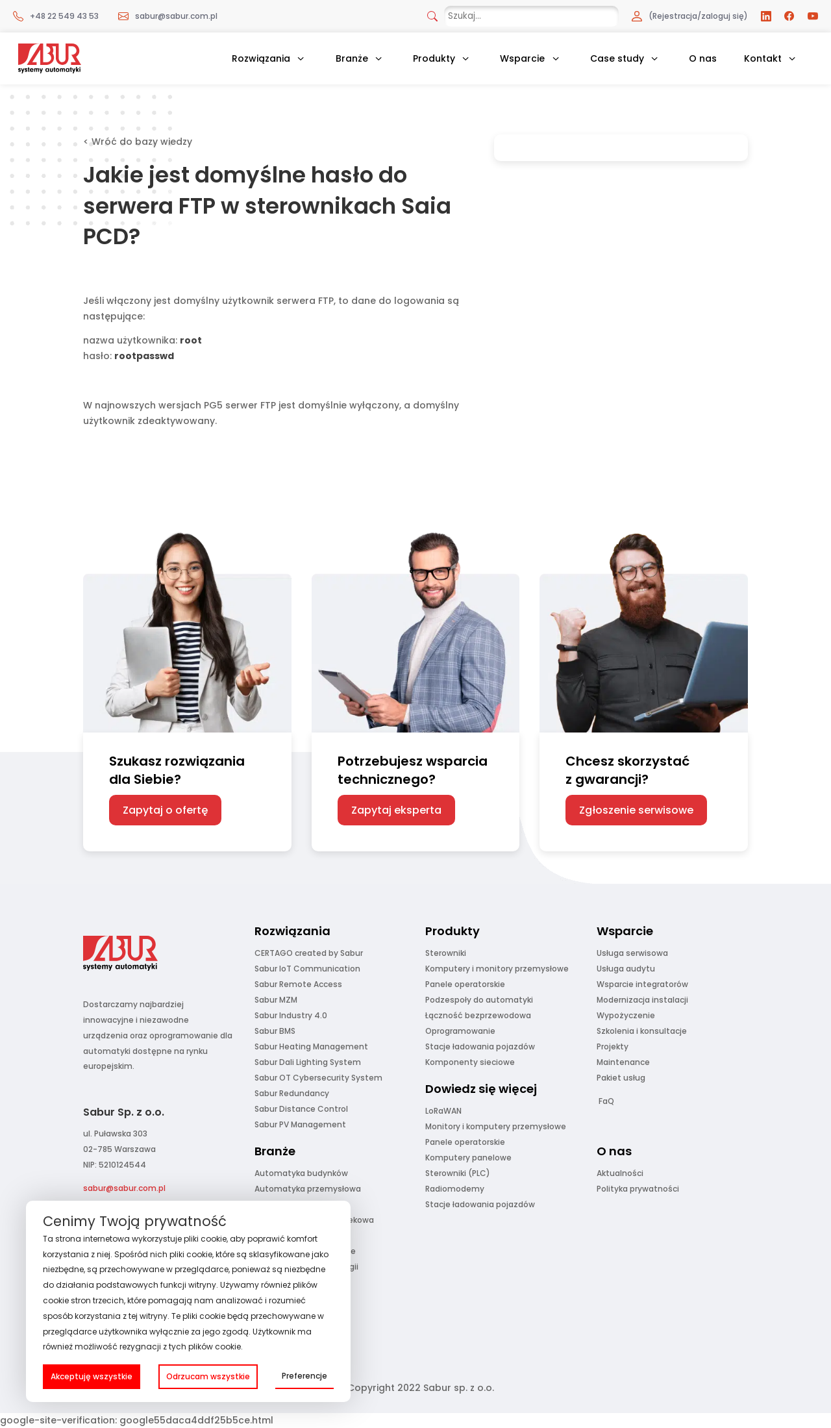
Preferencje (304, 1375)
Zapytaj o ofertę (165, 810)
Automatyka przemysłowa (307, 1188)
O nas (703, 58)
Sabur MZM (275, 999)
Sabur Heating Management (311, 1046)
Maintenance (623, 1062)
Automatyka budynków (301, 1173)
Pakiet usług (621, 1077)
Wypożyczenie (626, 1015)
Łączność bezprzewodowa (478, 1015)
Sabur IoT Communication (307, 968)
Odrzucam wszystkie (208, 1376)
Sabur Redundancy (291, 1093)
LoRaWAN (443, 1110)
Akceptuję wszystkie (91, 1376)
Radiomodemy (454, 1188)
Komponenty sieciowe (470, 1062)
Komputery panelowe (468, 1157)
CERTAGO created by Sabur (308, 952)
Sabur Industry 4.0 (290, 1015)
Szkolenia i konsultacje (642, 1030)
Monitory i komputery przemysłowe (495, 1126)
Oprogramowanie (460, 1030)
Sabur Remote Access (298, 984)
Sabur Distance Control (301, 1108)
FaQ (606, 1101)
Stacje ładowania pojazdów (480, 1046)
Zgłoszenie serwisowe (636, 810)
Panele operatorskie (465, 984)
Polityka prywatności (638, 1188)
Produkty (434, 58)
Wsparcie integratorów (642, 984)
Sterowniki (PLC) (457, 1173)
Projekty (612, 1046)
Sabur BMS (274, 1030)
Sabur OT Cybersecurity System (318, 1077)
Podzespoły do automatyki (479, 999)
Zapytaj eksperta (396, 810)
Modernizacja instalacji (642, 999)
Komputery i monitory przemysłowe (497, 968)
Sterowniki (445, 952)
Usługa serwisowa (632, 952)
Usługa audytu (626, 968)
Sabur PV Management (300, 1124)
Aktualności (620, 1173)
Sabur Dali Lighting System (307, 1062)
